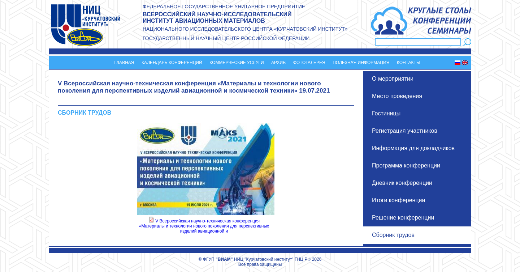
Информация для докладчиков (413, 148)
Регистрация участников (404, 131)
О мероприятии (392, 79)
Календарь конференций (172, 62)
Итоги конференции (398, 200)
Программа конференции (406, 165)
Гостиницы (386, 113)
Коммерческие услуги (236, 62)
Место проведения (397, 96)
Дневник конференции (402, 183)
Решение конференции (403, 217)
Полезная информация (361, 62)
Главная (124, 62)
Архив (278, 62)
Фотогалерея (309, 62)
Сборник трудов (393, 235)
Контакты (408, 62)
